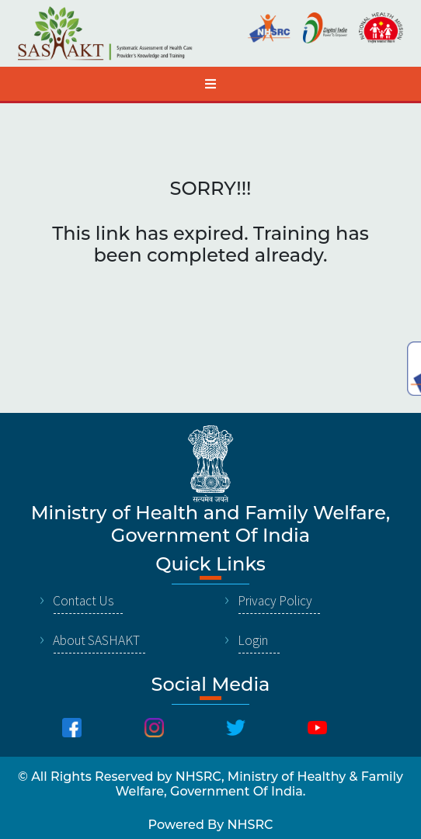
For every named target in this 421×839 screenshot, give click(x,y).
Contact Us (83, 600)
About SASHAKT (96, 640)
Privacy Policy (275, 600)
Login (253, 640)
